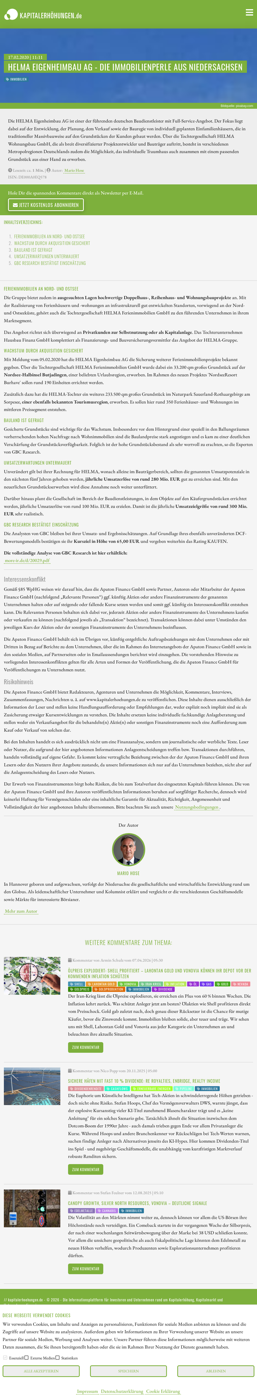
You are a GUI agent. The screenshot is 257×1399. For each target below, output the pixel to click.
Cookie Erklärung (163, 1391)
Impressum (87, 1391)
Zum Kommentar (85, 1047)
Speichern (128, 1370)
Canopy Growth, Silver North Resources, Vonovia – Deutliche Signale (137, 1203)
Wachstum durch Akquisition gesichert (52, 243)
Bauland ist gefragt (33, 250)
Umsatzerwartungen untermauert (46, 256)
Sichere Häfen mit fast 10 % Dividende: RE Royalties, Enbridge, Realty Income (144, 1081)
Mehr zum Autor (21, 911)
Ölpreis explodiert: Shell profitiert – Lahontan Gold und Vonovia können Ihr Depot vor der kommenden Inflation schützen (159, 973)
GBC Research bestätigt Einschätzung (50, 263)
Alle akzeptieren (41, 1370)
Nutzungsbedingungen (196, 807)
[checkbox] (5, 1357)
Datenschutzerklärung (122, 1391)
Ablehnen (216, 1370)
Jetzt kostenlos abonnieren (46, 204)
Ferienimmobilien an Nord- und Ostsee (49, 236)
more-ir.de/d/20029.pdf (27, 560)
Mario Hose (74, 170)
